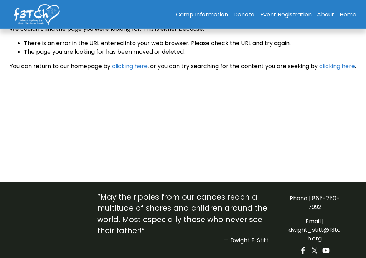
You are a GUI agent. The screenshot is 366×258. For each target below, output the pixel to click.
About (325, 14)
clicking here (130, 66)
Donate (243, 14)
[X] (314, 250)
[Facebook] (303, 250)
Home (348, 14)
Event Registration (286, 14)
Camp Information (202, 14)
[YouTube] (326, 250)
